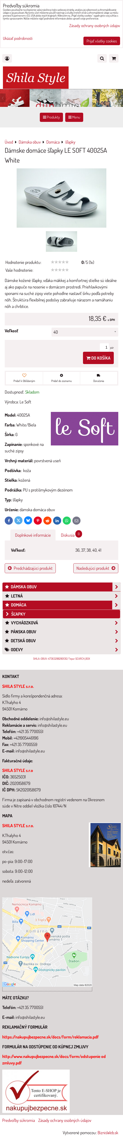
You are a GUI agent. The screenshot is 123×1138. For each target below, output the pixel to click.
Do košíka (98, 358)
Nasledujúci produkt (95, 568)
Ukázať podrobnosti (17, 38)
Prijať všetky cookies (102, 40)
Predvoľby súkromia (18, 1120)
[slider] (60, 262)
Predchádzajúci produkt (30, 568)
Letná (62, 596)
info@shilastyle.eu (30, 1017)
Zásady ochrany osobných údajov (64, 1120)
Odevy (62, 649)
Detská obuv (62, 640)
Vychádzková (62, 623)
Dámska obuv (62, 587)
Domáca (62, 605)
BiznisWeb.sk (108, 1132)
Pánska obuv (62, 631)
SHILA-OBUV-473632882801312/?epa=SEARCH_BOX (61, 658)
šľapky (15, 614)
